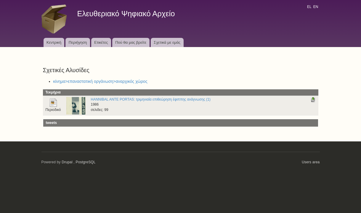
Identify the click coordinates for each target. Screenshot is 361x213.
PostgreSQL (85, 162)
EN (315, 7)
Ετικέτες (101, 42)
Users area (311, 162)
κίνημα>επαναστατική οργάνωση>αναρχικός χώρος (100, 81)
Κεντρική (53, 42)
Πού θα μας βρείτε (130, 42)
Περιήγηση (78, 42)
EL (309, 7)
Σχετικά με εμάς (167, 42)
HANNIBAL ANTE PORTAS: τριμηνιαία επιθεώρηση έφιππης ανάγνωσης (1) (151, 99)
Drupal (67, 162)
